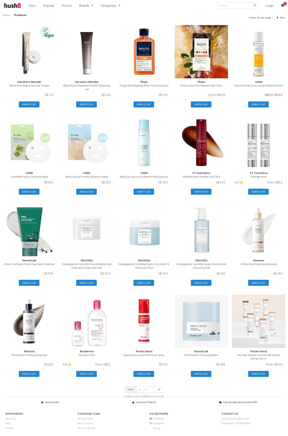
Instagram (157, 423)
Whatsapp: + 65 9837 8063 (236, 423)
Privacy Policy (85, 418)
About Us (10, 418)
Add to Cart (29, 104)
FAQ (7, 423)
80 (159, 389)
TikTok (154, 428)
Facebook (156, 418)
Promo (67, 5)
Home (6, 15)
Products (20, 15)
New (32, 5)
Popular (48, 5)
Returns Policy (86, 423)
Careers (9, 427)
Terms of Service (86, 427)
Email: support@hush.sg (235, 418)
